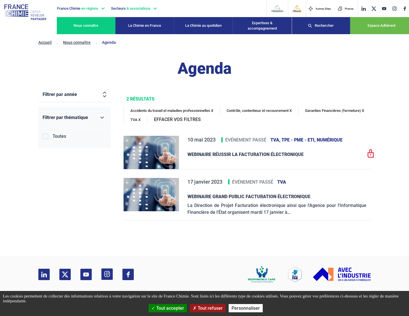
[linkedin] (363, 8)
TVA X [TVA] (135, 120)
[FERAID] (296, 8)
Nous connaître (86, 25)
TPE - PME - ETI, (299, 140)
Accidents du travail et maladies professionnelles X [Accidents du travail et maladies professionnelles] (171, 110)
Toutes (59, 136)
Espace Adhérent (381, 25)
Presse (345, 9)
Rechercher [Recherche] (324, 25)
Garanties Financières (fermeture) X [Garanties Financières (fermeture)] (334, 110)
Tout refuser (208, 308)
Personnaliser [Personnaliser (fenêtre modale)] (245, 308)
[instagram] (394, 9)
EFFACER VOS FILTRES (177, 119)
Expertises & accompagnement (262, 26)
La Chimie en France (144, 25)
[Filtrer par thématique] (74, 117)
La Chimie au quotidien (203, 25)
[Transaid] (277, 8)
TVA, (275, 140)
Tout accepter (167, 308)
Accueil (45, 42)
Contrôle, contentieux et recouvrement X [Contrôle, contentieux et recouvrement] (259, 110)
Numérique (330, 140)
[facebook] (404, 8)
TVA (281, 182)
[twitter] (373, 8)
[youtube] (384, 8)
